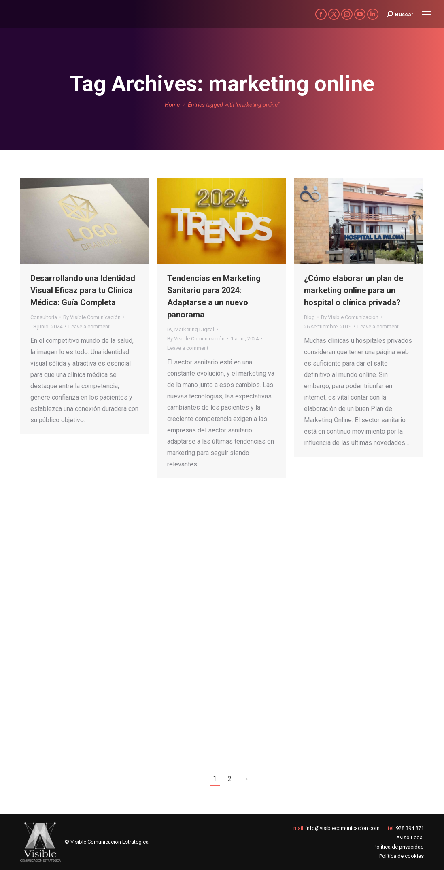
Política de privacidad (399, 847)
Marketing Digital (194, 329)
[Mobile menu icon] (426, 14)
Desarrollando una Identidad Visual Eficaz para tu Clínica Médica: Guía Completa (82, 290)
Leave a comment (89, 326)
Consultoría (43, 317)
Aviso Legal (410, 837)
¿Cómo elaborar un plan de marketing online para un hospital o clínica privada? (353, 290)
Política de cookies (401, 856)
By (92, 317)
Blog (309, 317)
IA (169, 329)
